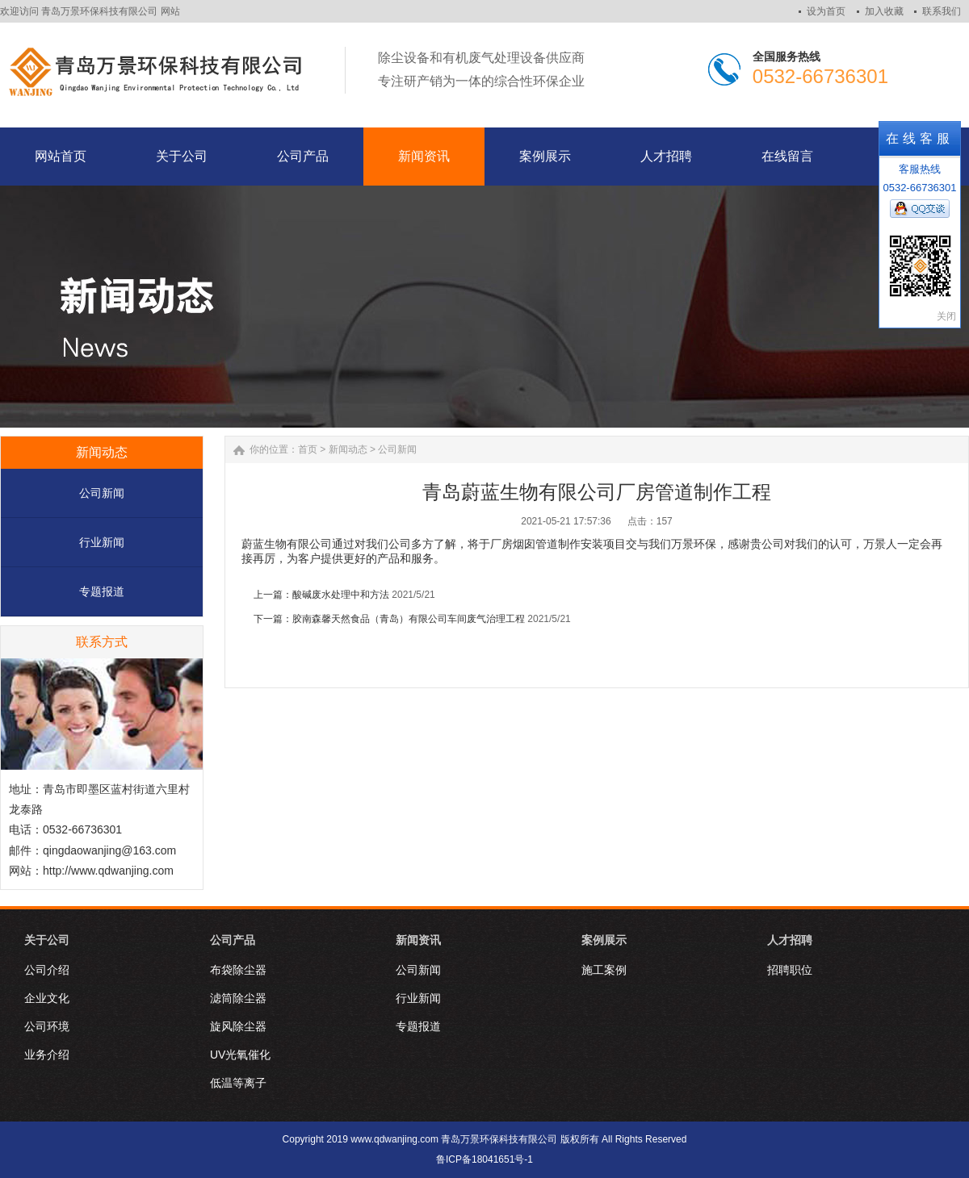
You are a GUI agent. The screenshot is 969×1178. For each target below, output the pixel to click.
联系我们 (941, 11)
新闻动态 (348, 449)
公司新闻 (101, 493)
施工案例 (604, 969)
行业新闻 (101, 542)
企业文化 (46, 998)
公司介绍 (46, 969)
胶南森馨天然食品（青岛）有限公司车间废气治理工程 (408, 619)
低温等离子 (238, 1082)
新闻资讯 (418, 940)
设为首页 (826, 11)
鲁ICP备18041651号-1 (484, 1159)
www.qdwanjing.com (394, 1139)
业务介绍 (46, 1054)
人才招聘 (789, 940)
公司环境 (46, 1026)
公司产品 (232, 940)
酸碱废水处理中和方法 (340, 594)
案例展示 (604, 940)
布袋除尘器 (238, 969)
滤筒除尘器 (238, 998)
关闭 (946, 316)
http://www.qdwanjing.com (108, 870)
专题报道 (101, 591)
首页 (307, 449)
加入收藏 (884, 11)
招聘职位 (789, 969)
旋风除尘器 (238, 1026)
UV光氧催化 (240, 1054)
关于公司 (46, 940)
